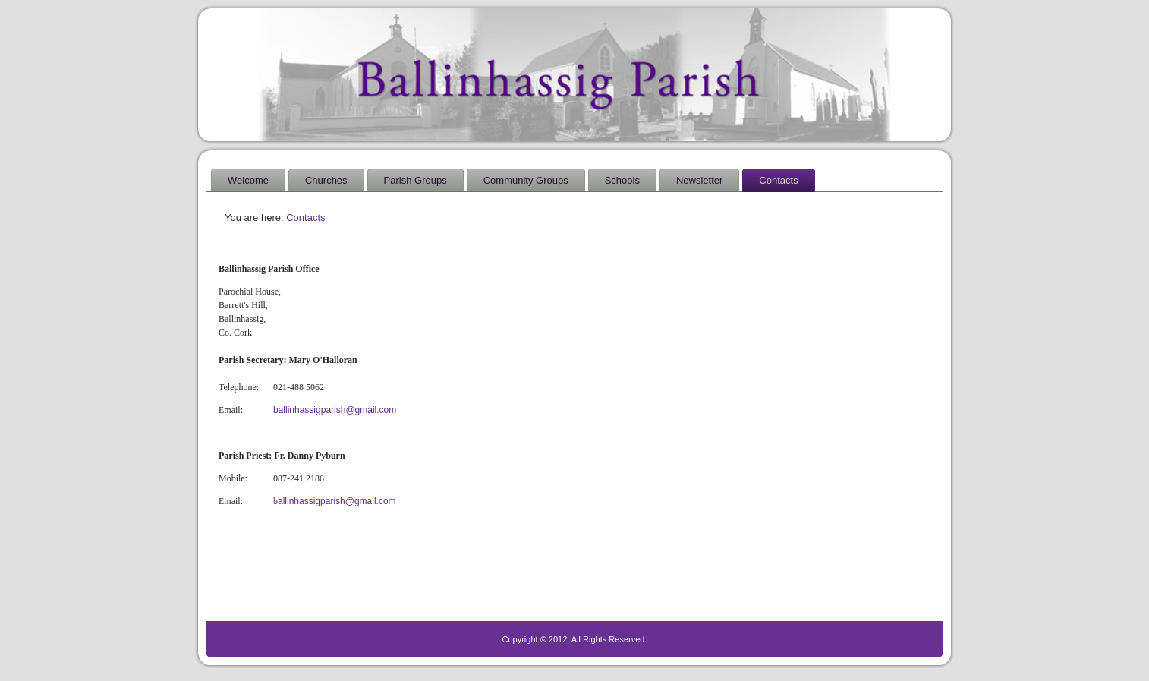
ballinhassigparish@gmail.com (334, 410)
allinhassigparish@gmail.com (334, 501)
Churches (326, 180)
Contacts (778, 180)
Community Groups (525, 180)
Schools (622, 180)
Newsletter (699, 180)
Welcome (248, 180)
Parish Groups (415, 180)
